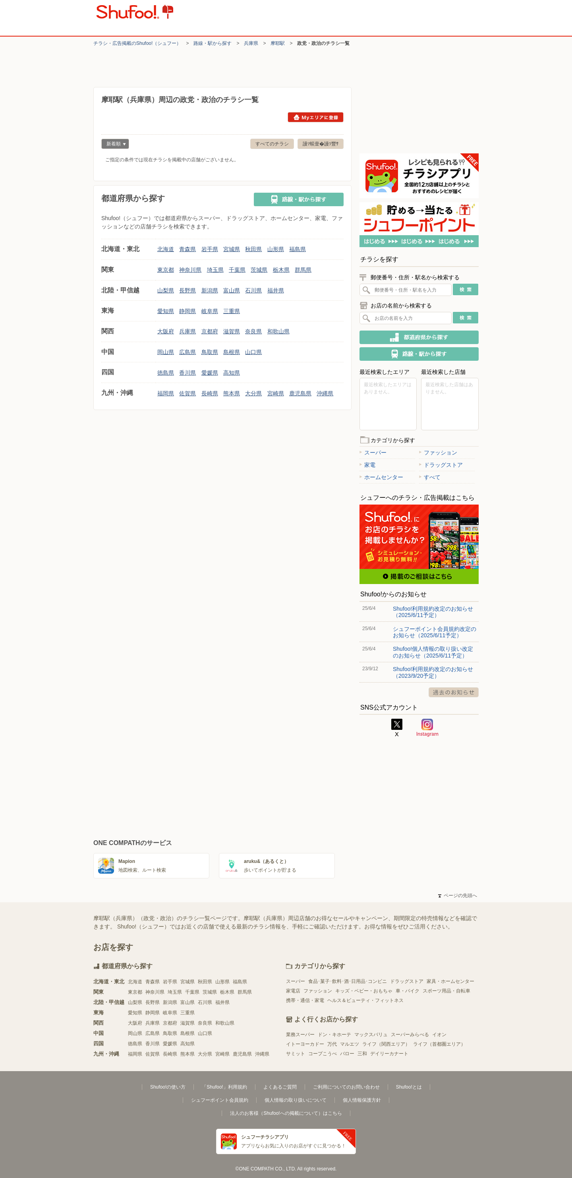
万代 (332, 1044)
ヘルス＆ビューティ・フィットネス (365, 1000)
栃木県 (281, 270)
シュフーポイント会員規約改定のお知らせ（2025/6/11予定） (434, 632)
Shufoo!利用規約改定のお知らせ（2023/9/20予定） (433, 672)
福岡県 (165, 393)
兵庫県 (251, 43)
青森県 (187, 249)
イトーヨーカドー (305, 1044)
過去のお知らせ (454, 692)
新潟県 (209, 290)
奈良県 (253, 331)
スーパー (372, 452)
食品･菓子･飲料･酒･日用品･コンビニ (347, 981)
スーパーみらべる (410, 1034)
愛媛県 (209, 372)
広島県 (187, 352)
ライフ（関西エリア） (386, 1044)
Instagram (427, 728)
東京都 (165, 270)
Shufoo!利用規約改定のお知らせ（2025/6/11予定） (433, 611)
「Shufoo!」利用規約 (224, 1087)
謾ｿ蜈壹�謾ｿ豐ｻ (320, 144)
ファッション (438, 452)
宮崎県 (275, 393)
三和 (362, 1053)
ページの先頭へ (457, 895)
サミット (295, 1053)
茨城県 (259, 270)
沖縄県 (325, 393)
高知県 (231, 372)
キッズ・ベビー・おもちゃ (363, 991)
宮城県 (231, 249)
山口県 (253, 352)
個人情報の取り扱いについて (296, 1100)
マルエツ (349, 1044)
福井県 (275, 290)
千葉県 (237, 270)
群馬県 (303, 270)
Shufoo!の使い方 (168, 1087)
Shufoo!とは (409, 1087)
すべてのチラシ (272, 144)
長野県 (187, 290)
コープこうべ (322, 1053)
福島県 (297, 249)
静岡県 (187, 311)
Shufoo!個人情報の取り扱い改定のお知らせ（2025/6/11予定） (433, 652)
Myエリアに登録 (316, 117)
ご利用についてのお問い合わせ (346, 1087)
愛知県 (165, 311)
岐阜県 (209, 311)
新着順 (113, 145)
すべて (430, 477)
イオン (439, 1034)
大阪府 (165, 331)
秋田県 (253, 249)
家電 (367, 465)
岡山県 (165, 352)
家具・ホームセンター (450, 981)
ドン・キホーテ (334, 1034)
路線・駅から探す (212, 43)
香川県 (187, 372)
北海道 (165, 249)
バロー (347, 1053)
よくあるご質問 (280, 1087)
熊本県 (231, 393)
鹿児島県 (300, 393)
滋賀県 (231, 331)
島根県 (231, 352)
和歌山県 (278, 331)
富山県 (231, 290)
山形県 (275, 249)
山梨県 (165, 290)
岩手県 (209, 249)
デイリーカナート (389, 1053)
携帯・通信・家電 (305, 1000)
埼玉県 (215, 270)
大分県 (253, 393)
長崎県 (209, 393)
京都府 (209, 331)
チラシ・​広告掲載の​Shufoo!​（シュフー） (137, 43)
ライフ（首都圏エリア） (439, 1044)
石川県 (253, 290)
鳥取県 (209, 352)
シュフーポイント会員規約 (219, 1100)
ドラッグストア (441, 465)
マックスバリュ (371, 1034)
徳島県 (165, 372)
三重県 (231, 311)
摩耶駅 (278, 43)
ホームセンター (381, 477)
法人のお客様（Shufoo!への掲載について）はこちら (286, 1113)
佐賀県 (187, 393)
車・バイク (407, 991)
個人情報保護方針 (362, 1100)
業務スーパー (300, 1034)
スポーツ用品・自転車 (446, 991)
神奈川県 (190, 270)
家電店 (293, 991)
